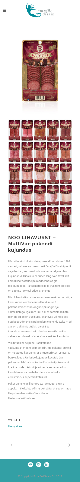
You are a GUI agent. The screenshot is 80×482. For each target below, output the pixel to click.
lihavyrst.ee (15, 426)
